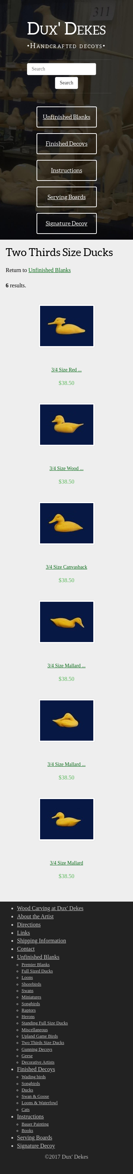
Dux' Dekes (66, 28)
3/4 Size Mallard (66, 863)
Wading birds (34, 1076)
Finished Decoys (67, 143)
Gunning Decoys (37, 1049)
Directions (29, 925)
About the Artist (35, 916)
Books (27, 1130)
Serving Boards (67, 197)
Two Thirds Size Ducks (43, 1042)
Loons (27, 977)
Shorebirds (31, 984)
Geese (27, 1055)
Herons (28, 1016)
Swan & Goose (35, 1096)
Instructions (66, 170)
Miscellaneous (35, 1029)
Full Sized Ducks (37, 971)
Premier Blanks (36, 964)
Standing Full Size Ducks (45, 1023)
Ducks (27, 1089)
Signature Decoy (67, 223)
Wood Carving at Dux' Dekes (50, 908)
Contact (26, 949)
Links (23, 933)
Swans (27, 990)
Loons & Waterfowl (40, 1102)
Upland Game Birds (40, 1036)
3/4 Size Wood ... (67, 468)
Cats (26, 1109)
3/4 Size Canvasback (66, 567)
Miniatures (31, 997)
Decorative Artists (38, 1062)
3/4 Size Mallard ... (66, 665)
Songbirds (31, 1003)
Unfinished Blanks (66, 117)
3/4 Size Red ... (66, 369)
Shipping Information (41, 941)
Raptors (29, 1010)
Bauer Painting (35, 1124)
